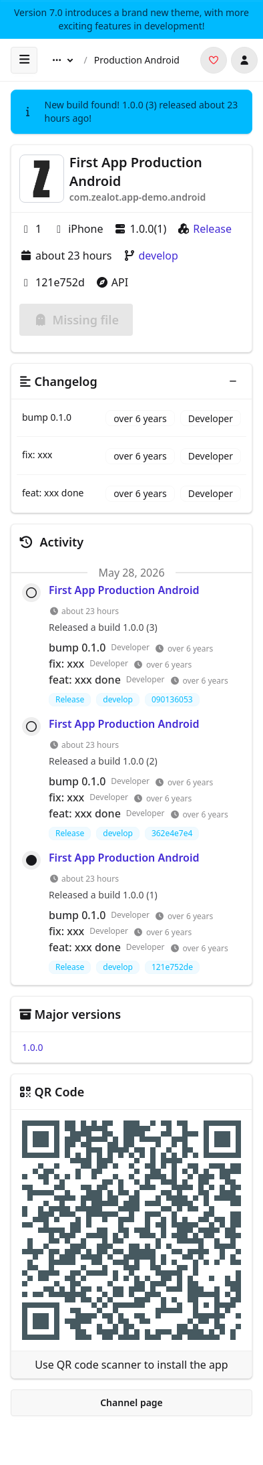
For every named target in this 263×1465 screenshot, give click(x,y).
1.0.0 (32, 1047)
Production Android (137, 60)
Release (212, 228)
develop (158, 255)
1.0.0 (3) (139, 104)
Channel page (131, 1402)
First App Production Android (124, 590)
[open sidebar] (24, 60)
